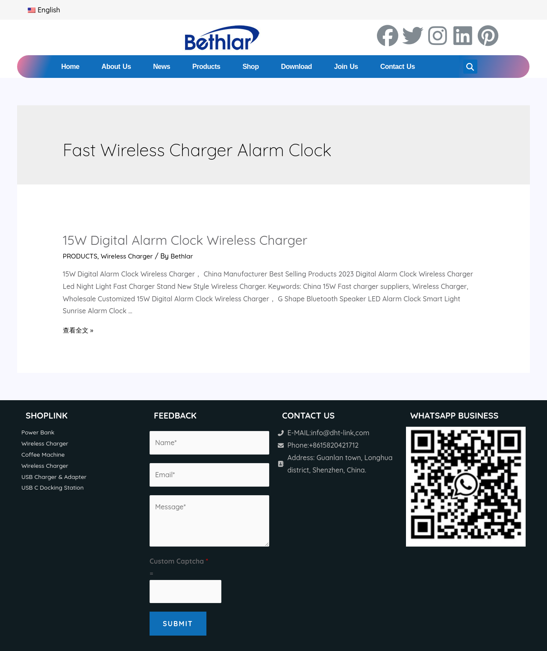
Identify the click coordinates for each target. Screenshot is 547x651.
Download (296, 66)
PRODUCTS (81, 256)
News (161, 66)
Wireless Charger (129, 256)
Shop (250, 66)
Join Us (346, 66)
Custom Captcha (179, 561)
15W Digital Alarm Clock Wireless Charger (185, 240)
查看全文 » (79, 330)
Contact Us (397, 66)
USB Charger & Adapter (55, 478)
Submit (178, 623)
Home (70, 66)
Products (206, 66)
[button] (470, 66)
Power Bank (38, 432)
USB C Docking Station (53, 489)
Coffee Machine (44, 455)
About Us (116, 66)
